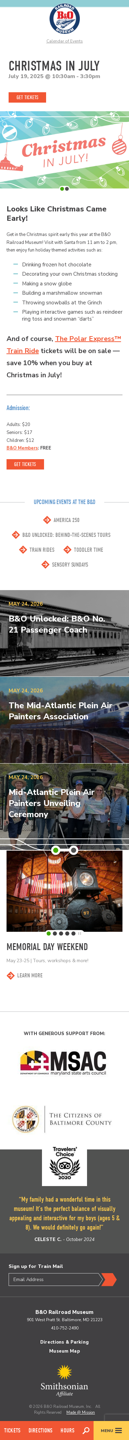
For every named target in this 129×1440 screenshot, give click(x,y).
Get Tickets (28, 97)
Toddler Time (88, 550)
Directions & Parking (64, 1342)
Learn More (30, 975)
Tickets (12, 1430)
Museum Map (64, 1351)
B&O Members (22, 448)
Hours (67, 1430)
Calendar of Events (64, 41)
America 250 (66, 520)
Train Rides (42, 550)
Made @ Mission (80, 1412)
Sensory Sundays (70, 564)
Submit (107, 1279)
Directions (41, 1430)
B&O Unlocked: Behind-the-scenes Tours (66, 535)
